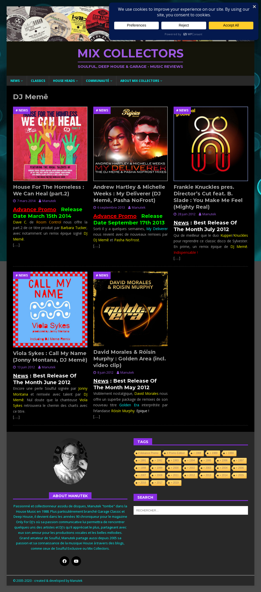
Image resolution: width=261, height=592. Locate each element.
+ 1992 (158, 460)
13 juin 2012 (26, 367)
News (15, 81)
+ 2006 (240, 468)
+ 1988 (197, 453)
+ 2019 (175, 482)
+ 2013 (207, 475)
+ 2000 (175, 468)
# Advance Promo (148, 453)
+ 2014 (224, 475)
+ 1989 (213, 453)
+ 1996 (224, 460)
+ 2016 (142, 482)
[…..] (16, 244)
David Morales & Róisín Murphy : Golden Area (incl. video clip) (129, 358)
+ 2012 (191, 475)
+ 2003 (207, 468)
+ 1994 (191, 460)
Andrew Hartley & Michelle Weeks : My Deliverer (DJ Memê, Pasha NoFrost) (129, 193)
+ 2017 (158, 482)
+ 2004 (224, 468)
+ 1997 (240, 460)
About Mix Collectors (139, 81)
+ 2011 (175, 475)
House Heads (64, 81)
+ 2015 (240, 475)
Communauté (97, 81)
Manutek (49, 200)
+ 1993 (175, 460)
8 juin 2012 (105, 372)
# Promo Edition (176, 453)
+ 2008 (158, 475)
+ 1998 (142, 468)
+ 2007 (142, 475)
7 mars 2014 (26, 200)
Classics (38, 81)
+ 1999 (158, 468)
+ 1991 (142, 460)
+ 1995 (207, 460)
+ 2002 (191, 468)
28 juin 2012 (186, 214)
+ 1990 (230, 453)
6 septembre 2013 (111, 207)
